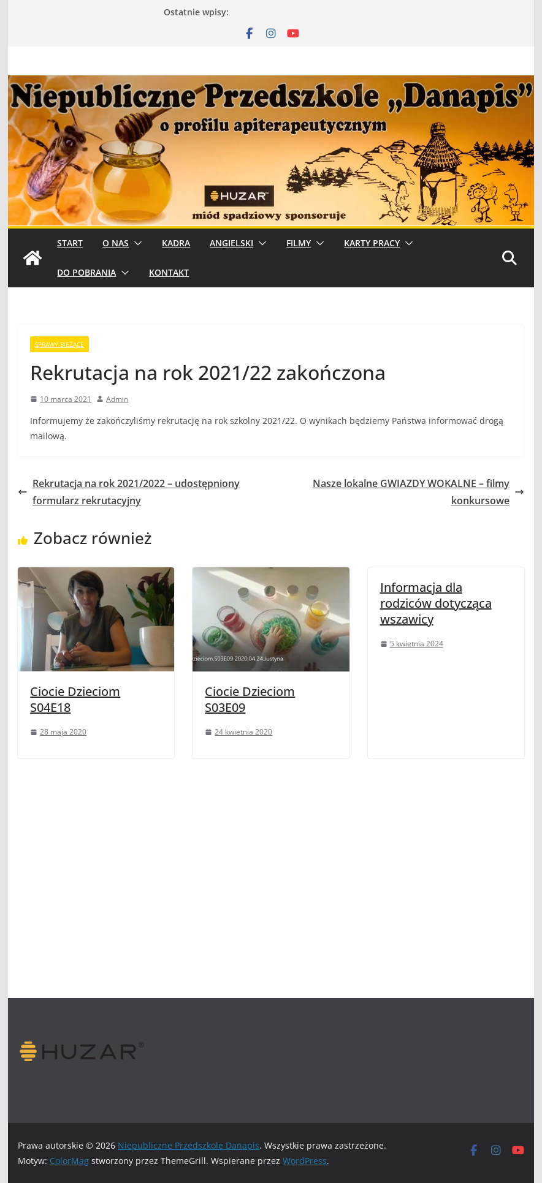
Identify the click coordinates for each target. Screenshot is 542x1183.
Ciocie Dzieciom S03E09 (250, 699)
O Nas (115, 243)
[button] (135, 243)
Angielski (231, 243)
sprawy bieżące (59, 344)
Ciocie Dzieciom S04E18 (75, 699)
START (70, 243)
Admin (117, 399)
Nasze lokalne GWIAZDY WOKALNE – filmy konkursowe (418, 492)
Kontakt (169, 272)
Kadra (176, 243)
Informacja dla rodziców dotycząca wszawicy (436, 603)
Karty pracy (372, 243)
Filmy (298, 243)
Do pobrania (86, 272)
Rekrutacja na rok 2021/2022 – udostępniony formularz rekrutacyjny (129, 492)
